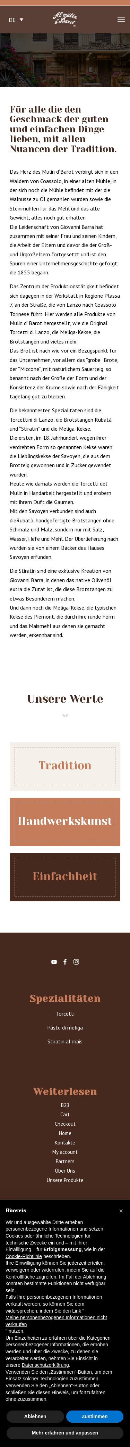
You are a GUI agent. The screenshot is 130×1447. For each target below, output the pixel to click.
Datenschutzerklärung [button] (45, 1365)
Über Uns (65, 1170)
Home (65, 1133)
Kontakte (65, 1142)
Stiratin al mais (65, 1041)
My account (65, 1152)
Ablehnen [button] (35, 1416)
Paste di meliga (65, 1027)
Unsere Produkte (65, 1180)
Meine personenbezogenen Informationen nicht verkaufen (56, 1321)
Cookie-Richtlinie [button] (24, 1256)
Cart (65, 1114)
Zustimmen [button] (95, 1416)
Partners (65, 1161)
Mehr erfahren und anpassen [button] (65, 1433)
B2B (65, 1105)
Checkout (65, 1124)
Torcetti (65, 1013)
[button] (121, 1210)
